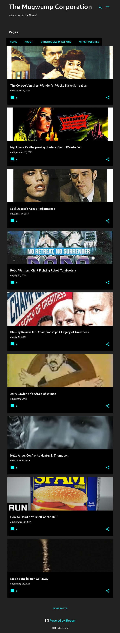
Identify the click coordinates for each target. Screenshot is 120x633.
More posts (60, 608)
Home (12, 42)
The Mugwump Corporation (50, 6)
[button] (108, 97)
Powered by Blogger (60, 620)
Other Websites (88, 42)
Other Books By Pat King (55, 42)
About (28, 42)
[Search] (100, 7)
